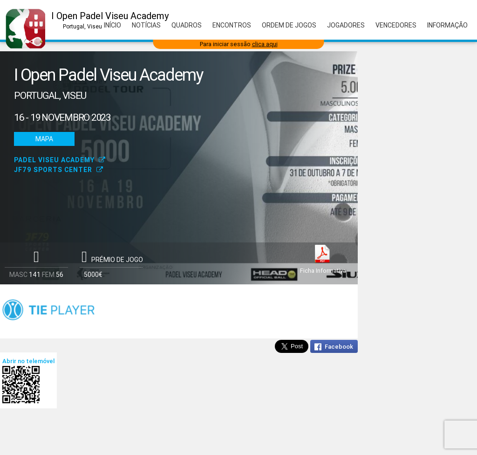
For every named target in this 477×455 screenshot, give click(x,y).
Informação (447, 25)
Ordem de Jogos (289, 25)
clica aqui (265, 44)
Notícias (146, 25)
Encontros (231, 25)
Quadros (186, 25)
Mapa (44, 139)
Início (112, 25)
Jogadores (346, 25)
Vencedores (395, 25)
